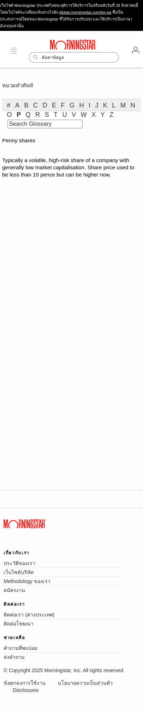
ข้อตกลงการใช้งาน (25, 683)
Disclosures (26, 690)
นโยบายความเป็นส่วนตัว (85, 683)
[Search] (74, 57)
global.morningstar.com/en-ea (85, 12)
